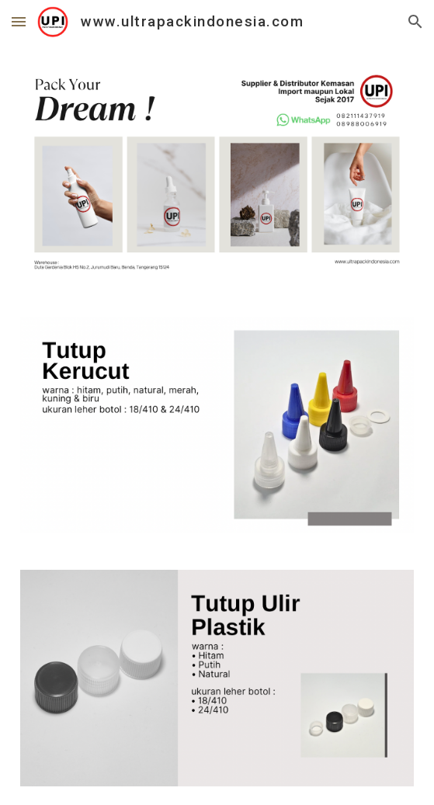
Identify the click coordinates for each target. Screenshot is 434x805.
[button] (18, 21)
